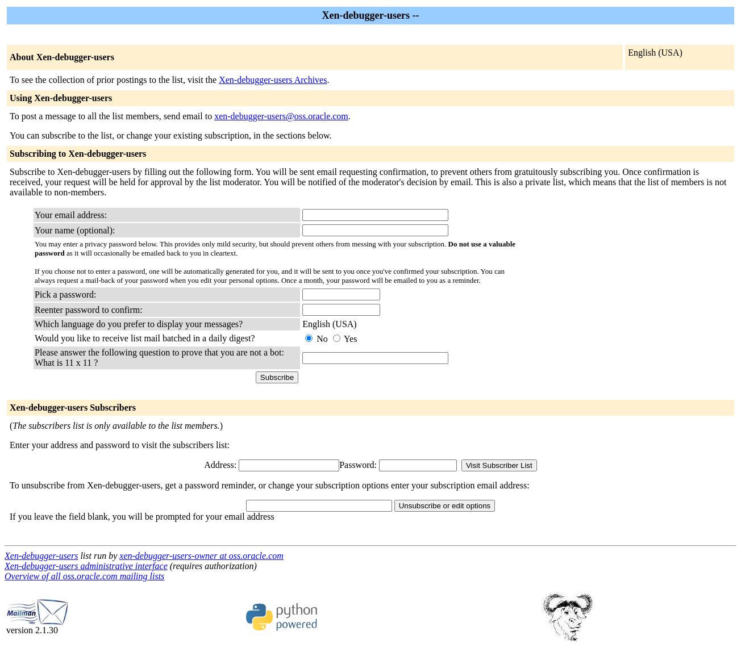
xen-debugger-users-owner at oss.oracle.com (201, 556)
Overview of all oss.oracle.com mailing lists (84, 576)
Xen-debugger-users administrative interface (86, 566)
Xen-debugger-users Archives (273, 80)
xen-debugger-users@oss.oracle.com (281, 116)
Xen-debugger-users (41, 556)
